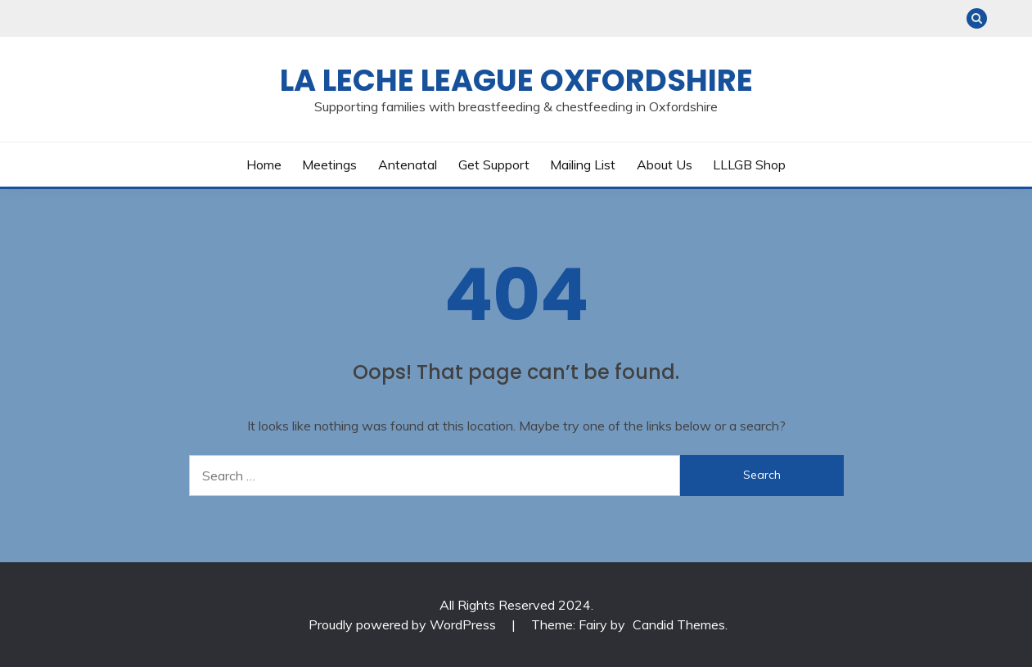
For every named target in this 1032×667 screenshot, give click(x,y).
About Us (664, 164)
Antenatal (407, 164)
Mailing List (582, 164)
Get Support (494, 164)
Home (264, 164)
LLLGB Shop (749, 164)
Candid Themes (679, 624)
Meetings (329, 164)
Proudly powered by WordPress (404, 624)
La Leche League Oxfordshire (516, 80)
